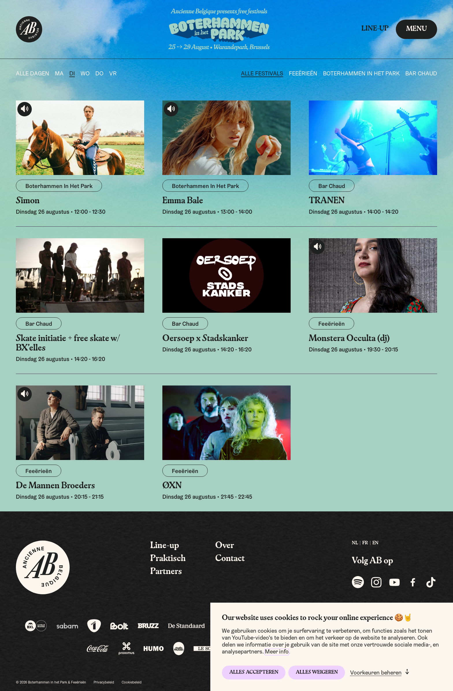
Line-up (375, 28)
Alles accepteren (253, 672)
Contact (230, 558)
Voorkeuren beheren (376, 673)
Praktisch (168, 558)
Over (224, 545)
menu (416, 29)
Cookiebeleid (132, 682)
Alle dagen (32, 74)
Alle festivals (262, 74)
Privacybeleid (104, 682)
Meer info (277, 652)
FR (365, 543)
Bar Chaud (421, 74)
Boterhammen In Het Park (361, 74)
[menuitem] (355, 543)
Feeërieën (303, 74)
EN (375, 543)
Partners (166, 571)
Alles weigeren (317, 672)
